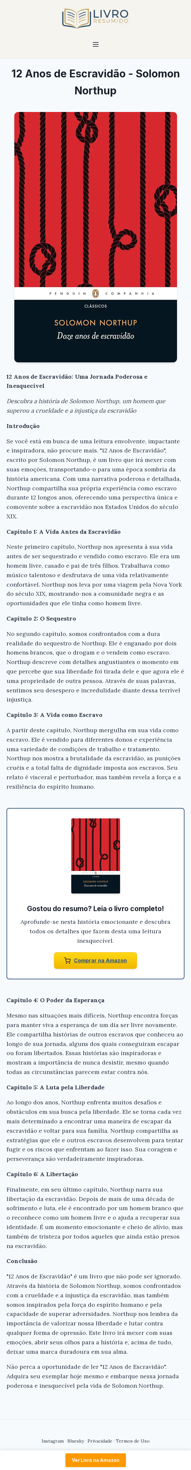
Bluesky (75, 1441)
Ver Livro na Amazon (95, 1460)
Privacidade (100, 1441)
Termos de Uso (133, 1441)
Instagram (53, 1441)
